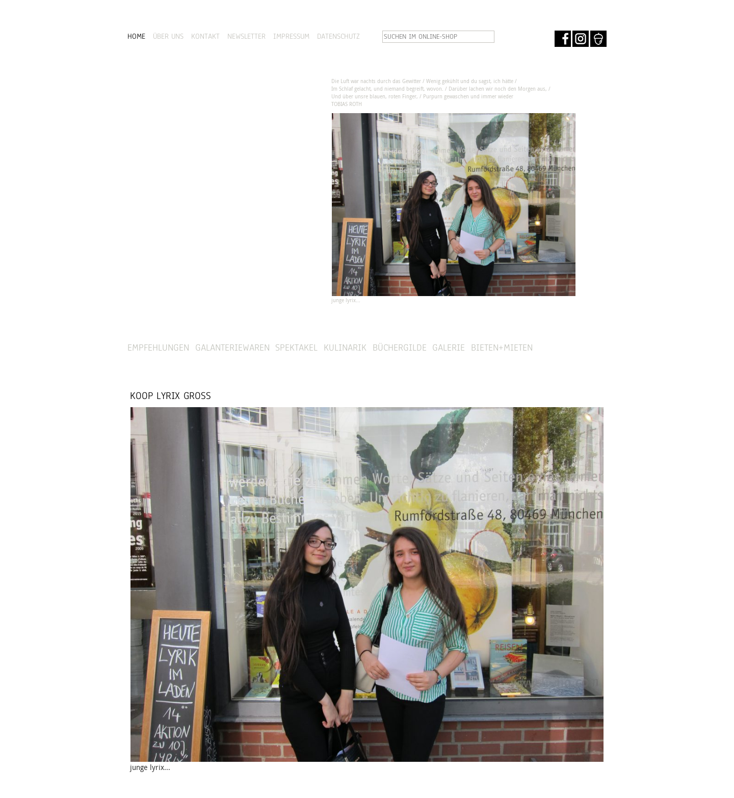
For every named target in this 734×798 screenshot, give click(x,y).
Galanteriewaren (232, 347)
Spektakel (296, 347)
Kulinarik (345, 347)
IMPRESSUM (291, 36)
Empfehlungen (158, 347)
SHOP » (579, 347)
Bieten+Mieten (502, 347)
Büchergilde (400, 347)
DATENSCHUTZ (338, 36)
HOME (136, 36)
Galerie (448, 347)
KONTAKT (205, 36)
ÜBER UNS (168, 36)
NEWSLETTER (246, 36)
